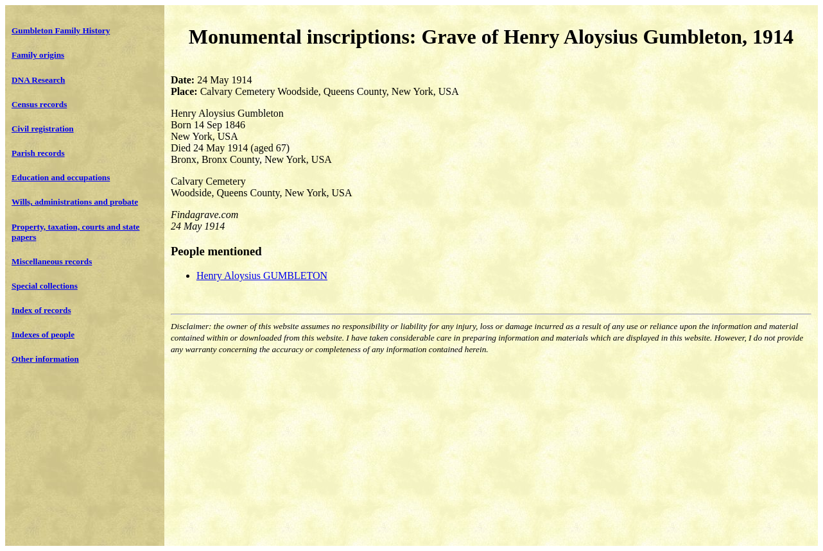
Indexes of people (43, 334)
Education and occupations (61, 177)
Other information (45, 359)
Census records (39, 104)
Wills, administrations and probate (75, 202)
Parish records (38, 153)
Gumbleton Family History (61, 30)
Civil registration (43, 128)
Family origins (38, 55)
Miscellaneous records (52, 261)
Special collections (45, 286)
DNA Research (38, 80)
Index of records (41, 310)
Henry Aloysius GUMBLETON (261, 275)
